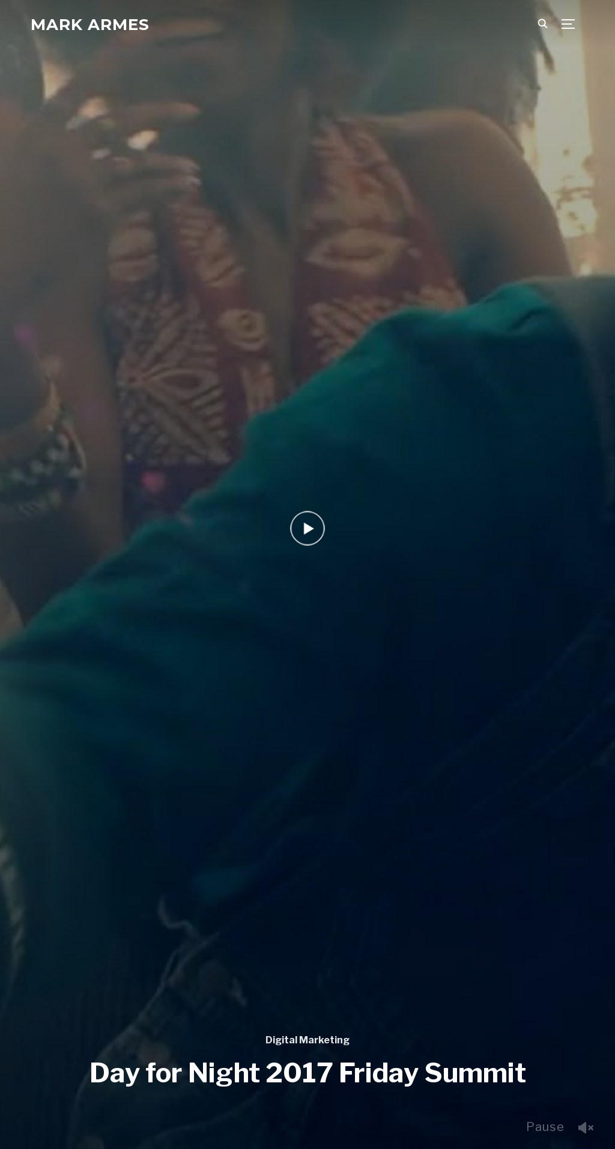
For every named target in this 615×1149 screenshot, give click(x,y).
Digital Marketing (307, 1040)
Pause (545, 1127)
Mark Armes (90, 24)
